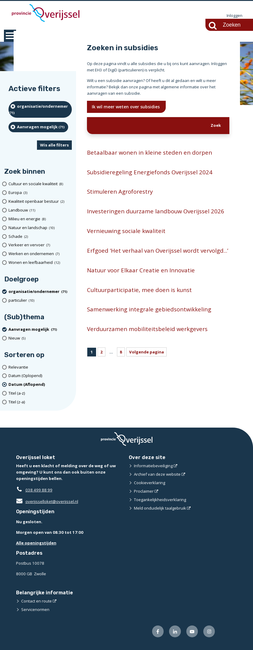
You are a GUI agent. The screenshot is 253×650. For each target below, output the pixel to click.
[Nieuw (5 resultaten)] (40, 338)
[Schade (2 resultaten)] (40, 236)
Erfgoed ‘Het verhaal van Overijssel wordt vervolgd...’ (157, 250)
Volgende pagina (146, 352)
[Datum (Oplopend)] (40, 376)
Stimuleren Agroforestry (120, 191)
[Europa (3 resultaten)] (40, 192)
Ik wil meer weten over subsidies (126, 107)
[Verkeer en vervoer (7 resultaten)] (40, 245)
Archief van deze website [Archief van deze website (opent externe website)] (157, 474)
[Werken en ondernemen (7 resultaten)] (40, 253)
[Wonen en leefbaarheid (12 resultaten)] (40, 262)
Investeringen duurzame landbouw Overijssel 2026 (155, 211)
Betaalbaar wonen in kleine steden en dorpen (149, 152)
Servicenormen (35, 609)
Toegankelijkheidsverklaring (160, 499)
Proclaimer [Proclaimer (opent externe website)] (144, 491)
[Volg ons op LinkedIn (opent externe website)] (175, 631)
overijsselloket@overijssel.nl (47, 501)
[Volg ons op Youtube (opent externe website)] (192, 631)
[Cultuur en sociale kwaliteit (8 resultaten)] (40, 183)
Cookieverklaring (149, 482)
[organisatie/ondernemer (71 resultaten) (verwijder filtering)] (40, 109)
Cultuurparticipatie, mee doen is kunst (139, 290)
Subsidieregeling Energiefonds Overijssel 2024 (149, 172)
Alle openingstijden (36, 543)
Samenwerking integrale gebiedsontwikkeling (149, 309)
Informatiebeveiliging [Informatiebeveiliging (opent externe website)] (153, 465)
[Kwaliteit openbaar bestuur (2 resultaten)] (40, 201)
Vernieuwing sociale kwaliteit (126, 231)
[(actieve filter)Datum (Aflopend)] (40, 384)
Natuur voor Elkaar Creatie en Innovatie (141, 270)
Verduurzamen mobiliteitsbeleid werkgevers (147, 329)
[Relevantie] (40, 367)
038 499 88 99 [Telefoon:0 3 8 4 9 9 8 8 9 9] (38, 490)
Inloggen (234, 15)
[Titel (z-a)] (40, 402)
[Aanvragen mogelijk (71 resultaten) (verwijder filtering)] (38, 127)
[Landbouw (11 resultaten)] (40, 210)
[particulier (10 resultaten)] (40, 300)
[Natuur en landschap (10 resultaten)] (40, 227)
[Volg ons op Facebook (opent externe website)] (158, 631)
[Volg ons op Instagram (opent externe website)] (209, 631)
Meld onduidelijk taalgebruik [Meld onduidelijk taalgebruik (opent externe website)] (160, 508)
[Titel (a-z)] (40, 393)
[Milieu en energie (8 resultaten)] (40, 219)
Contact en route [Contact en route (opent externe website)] (36, 601)
